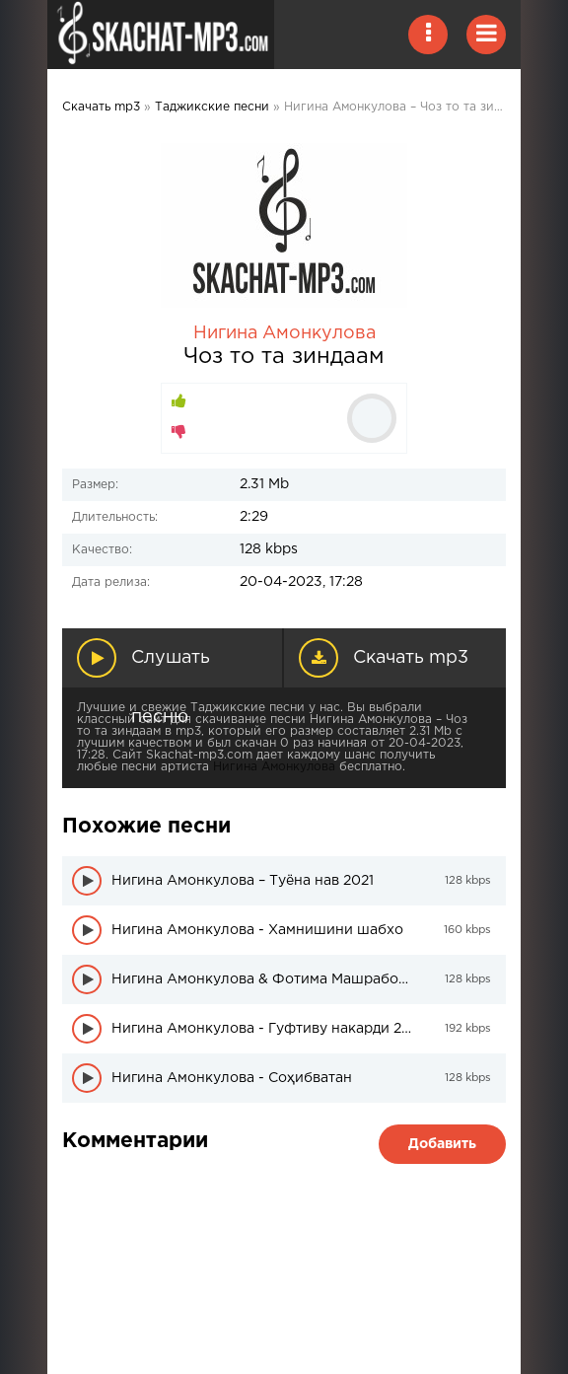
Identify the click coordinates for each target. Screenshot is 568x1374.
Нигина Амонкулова (284, 333)
